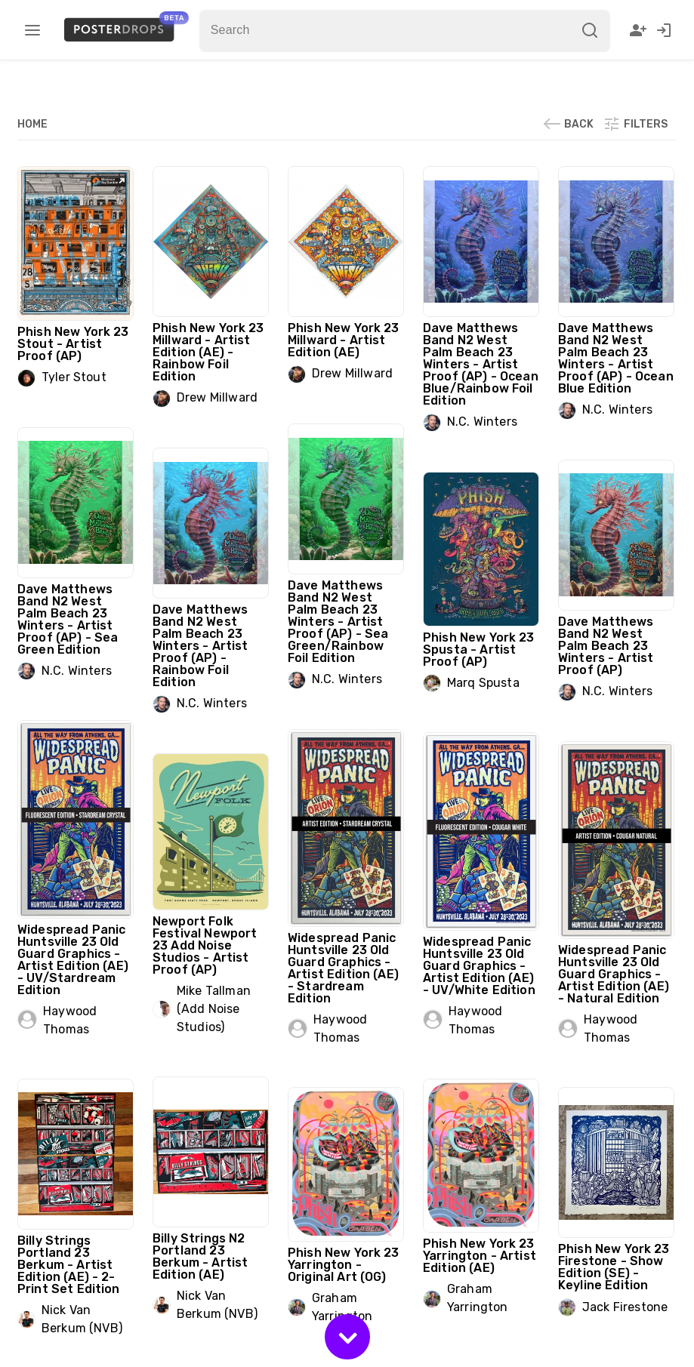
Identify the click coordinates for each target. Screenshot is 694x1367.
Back (568, 124)
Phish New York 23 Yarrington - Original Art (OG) (343, 1264)
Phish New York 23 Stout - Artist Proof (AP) (73, 344)
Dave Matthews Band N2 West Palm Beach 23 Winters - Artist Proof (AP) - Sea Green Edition (67, 619)
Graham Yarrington (477, 1298)
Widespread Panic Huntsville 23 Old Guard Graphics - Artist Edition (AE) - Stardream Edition (343, 968)
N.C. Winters (482, 421)
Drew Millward (217, 397)
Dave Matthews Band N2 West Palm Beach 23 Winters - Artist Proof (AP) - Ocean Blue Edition (616, 358)
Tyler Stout (74, 377)
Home (32, 124)
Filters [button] (635, 124)
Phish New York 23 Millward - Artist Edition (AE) (343, 340)
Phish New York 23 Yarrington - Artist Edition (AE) (479, 1255)
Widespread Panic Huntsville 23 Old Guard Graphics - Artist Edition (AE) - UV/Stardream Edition (72, 959)
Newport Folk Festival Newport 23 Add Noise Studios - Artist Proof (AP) (205, 945)
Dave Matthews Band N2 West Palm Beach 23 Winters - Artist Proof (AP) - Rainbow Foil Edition (200, 645)
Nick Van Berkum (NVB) (217, 1304)
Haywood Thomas (70, 1020)
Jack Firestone (625, 1307)
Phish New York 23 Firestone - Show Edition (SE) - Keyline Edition (614, 1267)
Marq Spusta (483, 683)
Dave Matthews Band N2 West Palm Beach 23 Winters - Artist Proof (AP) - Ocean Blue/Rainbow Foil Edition (480, 364)
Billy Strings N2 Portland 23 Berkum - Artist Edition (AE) (200, 1256)
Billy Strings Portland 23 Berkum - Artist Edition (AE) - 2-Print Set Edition (68, 1264)
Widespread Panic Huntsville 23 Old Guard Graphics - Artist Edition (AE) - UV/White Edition (479, 965)
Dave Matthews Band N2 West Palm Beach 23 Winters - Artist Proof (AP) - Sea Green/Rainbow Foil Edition (338, 621)
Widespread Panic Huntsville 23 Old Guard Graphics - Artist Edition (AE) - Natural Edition (613, 974)
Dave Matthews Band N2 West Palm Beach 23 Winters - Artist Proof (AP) (605, 645)
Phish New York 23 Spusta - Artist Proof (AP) (479, 649)
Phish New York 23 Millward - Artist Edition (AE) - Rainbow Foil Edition (208, 352)
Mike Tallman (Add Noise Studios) (214, 1009)
